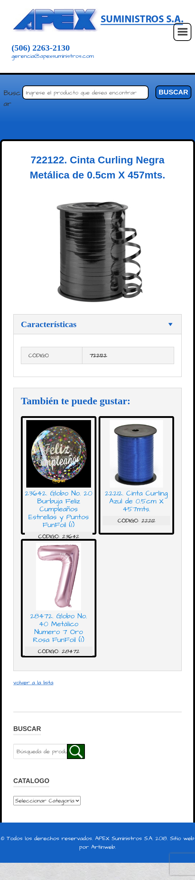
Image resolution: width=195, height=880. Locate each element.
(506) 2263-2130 (41, 47)
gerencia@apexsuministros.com (53, 56)
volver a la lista (33, 682)
